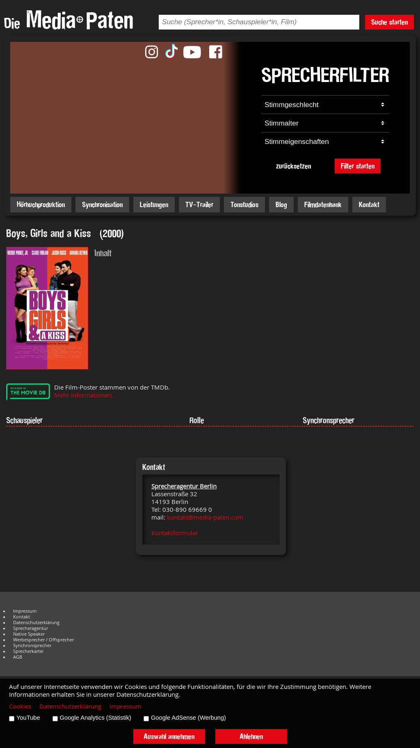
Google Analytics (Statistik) (95, 717)
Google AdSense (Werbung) (188, 717)
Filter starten (357, 166)
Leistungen (154, 204)
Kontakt (369, 204)
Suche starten (389, 22)
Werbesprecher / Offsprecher (43, 640)
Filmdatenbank (323, 204)
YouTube (28, 717)
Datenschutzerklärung (36, 622)
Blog (281, 204)
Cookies (20, 706)
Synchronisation (102, 204)
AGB (17, 657)
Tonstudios (244, 204)
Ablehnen (251, 736)
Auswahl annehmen (169, 736)
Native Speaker (29, 634)
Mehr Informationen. (83, 395)
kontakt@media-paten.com (205, 517)
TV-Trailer (199, 204)
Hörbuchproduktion (41, 204)
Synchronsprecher (32, 645)
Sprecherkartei (28, 651)
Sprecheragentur (30, 628)
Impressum (25, 611)
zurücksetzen (293, 166)
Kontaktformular (174, 533)
